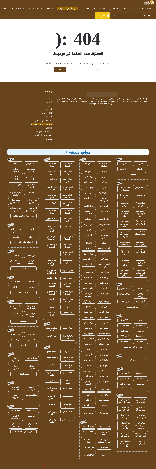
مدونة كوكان (88, 224)
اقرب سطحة (140, 195)
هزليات (104, 349)
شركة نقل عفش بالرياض (124, 401)
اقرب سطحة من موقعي (125, 188)
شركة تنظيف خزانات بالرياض (125, 425)
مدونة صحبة (104, 293)
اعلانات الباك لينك (88, 440)
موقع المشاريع (104, 339)
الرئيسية (150, 8)
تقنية (104, 455)
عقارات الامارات (31, 367)
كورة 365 (31, 255)
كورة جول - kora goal (15, 425)
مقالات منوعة (31, 395)
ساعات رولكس (140, 295)
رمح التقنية (104, 277)
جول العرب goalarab (31, 262)
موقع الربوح (104, 365)
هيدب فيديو (88, 272)
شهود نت (88, 283)
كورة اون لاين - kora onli (31, 425)
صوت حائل (88, 365)
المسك (88, 349)
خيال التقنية (88, 198)
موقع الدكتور (104, 360)
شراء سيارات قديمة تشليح (23, 216)
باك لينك (102, 8)
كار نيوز (88, 230)
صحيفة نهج (104, 230)
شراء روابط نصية (104, 433)
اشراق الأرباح (88, 301)
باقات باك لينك (88, 432)
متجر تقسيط (52, 203)
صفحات (4, 8)
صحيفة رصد (104, 400)
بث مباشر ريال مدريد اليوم (15, 262)
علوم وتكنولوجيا (16, 396)
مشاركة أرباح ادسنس (88, 8)
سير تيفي (31, 287)
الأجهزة (123, 8)
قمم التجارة (104, 376)
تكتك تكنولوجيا (104, 224)
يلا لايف (31, 229)
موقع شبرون (88, 371)
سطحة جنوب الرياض (31, 185)
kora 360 (124, 341)
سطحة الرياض (140, 187)
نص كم (104, 182)
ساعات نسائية (124, 294)
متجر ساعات (125, 302)
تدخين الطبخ (88, 360)
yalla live (23, 321)
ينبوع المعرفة (104, 344)
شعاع (88, 307)
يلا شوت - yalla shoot (15, 417)
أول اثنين (88, 355)
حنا (68, 307)
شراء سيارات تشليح (31, 201)
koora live (124, 325)
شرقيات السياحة (88, 294)
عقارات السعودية (15, 359)
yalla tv (31, 237)
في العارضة (15, 340)
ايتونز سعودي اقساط (68, 188)
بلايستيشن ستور (68, 284)
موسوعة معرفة (104, 406)
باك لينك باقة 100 (68, 337)
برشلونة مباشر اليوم (15, 307)
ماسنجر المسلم (88, 382)
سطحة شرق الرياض (140, 204)
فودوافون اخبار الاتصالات (88, 448)
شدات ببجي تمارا (51, 164)
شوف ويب (104, 206)
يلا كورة (23, 345)
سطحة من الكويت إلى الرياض (124, 273)
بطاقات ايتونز (52, 278)
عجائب (104, 243)
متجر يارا (104, 307)
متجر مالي (88, 182)
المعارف (88, 264)
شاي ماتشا (67, 312)
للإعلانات (40, 465)
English (50, 8)
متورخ (88, 248)
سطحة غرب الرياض (125, 204)
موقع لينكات (104, 381)
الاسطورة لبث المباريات (23, 242)
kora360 (124, 320)
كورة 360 (124, 336)
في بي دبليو (104, 355)
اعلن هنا (88, 163)
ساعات (140, 288)
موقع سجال (88, 323)
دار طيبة (88, 389)
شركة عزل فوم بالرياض (125, 416)
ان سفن (88, 193)
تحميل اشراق (104, 272)
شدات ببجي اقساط (67, 164)
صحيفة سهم (104, 389)
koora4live (140, 325)
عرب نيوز (104, 211)
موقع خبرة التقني (104, 236)
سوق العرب (67, 328)
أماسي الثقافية (104, 248)
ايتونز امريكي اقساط (52, 245)
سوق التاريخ (52, 336)
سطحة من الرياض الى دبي (140, 243)
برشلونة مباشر (52, 357)
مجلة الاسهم (88, 206)
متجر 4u (67, 226)
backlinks (104, 447)
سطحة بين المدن (31, 170)
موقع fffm (104, 413)
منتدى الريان (88, 413)
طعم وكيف (104, 283)
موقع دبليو (88, 328)
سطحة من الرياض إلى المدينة (140, 262)
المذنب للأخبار (104, 333)
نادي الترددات (88, 259)
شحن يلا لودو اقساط (52, 188)
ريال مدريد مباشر (68, 366)
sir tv (15, 287)
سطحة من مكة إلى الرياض (140, 222)
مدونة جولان (88, 317)
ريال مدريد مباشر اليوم (31, 307)
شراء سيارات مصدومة (15, 209)
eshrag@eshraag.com (98, 104)
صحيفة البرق (104, 371)
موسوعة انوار (104, 301)
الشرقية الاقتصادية (88, 212)
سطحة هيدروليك (15, 170)
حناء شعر (52, 299)
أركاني (104, 288)
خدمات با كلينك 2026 (52, 329)
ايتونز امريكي (52, 179)
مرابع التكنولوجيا (104, 199)
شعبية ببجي (67, 278)
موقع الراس (88, 333)
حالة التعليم (88, 344)
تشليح (31, 192)
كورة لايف (140, 320)
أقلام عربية (104, 317)
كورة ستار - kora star (23, 432)
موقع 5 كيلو (88, 177)
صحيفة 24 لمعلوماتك (36, 8)
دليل (88, 395)
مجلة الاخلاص (88, 405)
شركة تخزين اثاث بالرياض (140, 401)
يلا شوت (140, 163)
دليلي (104, 177)
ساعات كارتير (124, 288)
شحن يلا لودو (68, 270)
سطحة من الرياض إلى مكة (124, 213)
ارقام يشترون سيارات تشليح (31, 209)
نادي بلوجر (88, 235)
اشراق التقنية (104, 193)
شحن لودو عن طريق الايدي (52, 271)
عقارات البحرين (16, 367)
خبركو (104, 187)
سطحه (15, 163)
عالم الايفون (104, 219)
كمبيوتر (132, 8)
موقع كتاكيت (104, 395)
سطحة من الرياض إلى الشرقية (124, 234)
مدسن (104, 254)
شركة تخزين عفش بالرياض (140, 408)
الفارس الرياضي (31, 388)
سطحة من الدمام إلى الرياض (124, 252)
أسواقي (88, 219)
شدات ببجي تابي (51, 172)
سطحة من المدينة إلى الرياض (124, 262)
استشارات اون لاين (104, 265)
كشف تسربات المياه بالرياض (140, 434)
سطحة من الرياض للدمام (140, 232)
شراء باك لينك (104, 426)
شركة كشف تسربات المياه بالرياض (140, 425)
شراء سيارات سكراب (15, 193)
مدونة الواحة (88, 376)
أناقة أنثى (88, 243)
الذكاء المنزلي (113, 8)
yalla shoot (140, 169)
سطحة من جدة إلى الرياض (140, 251)
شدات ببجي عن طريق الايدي (51, 228)
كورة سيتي (15, 255)
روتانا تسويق (88, 254)
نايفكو (88, 400)
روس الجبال (88, 312)
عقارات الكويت (31, 358)
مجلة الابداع (104, 259)
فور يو (52, 252)
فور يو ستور (52, 218)
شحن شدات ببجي (67, 261)
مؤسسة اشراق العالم (18, 8)
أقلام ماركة (140, 302)
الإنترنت (141, 8)
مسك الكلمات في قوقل (104, 164)
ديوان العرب (104, 312)
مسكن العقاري (23, 374)
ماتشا (52, 307)
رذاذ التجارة (88, 277)
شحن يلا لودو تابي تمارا (52, 237)
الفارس (104, 323)
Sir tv (31, 282)
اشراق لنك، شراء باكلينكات (104, 440)
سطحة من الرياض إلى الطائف (124, 223)
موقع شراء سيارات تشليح (15, 201)
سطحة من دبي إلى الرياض (124, 243)
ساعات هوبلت (132, 307)
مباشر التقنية (88, 288)
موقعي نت (104, 328)
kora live (140, 379)
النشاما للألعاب (88, 339)
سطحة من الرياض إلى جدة (140, 213)
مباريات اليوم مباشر (125, 385)
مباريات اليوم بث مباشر (132, 347)
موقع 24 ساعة (88, 187)
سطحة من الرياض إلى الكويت (140, 273)
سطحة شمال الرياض (124, 196)
